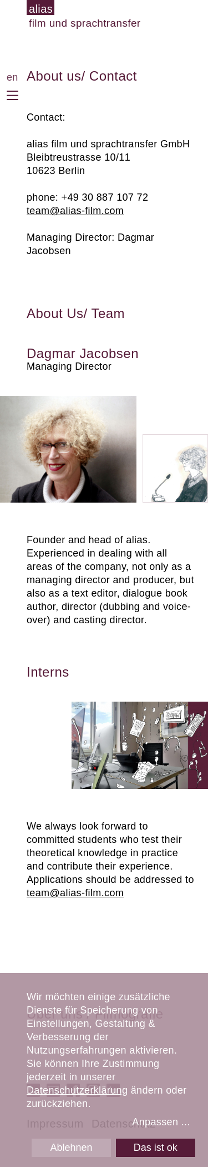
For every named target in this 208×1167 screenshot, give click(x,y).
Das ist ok (155, 1147)
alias (41, 9)
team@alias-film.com (75, 210)
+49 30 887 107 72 (105, 197)
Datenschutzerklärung (77, 1090)
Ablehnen (71, 1147)
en (12, 77)
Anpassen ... (161, 1122)
